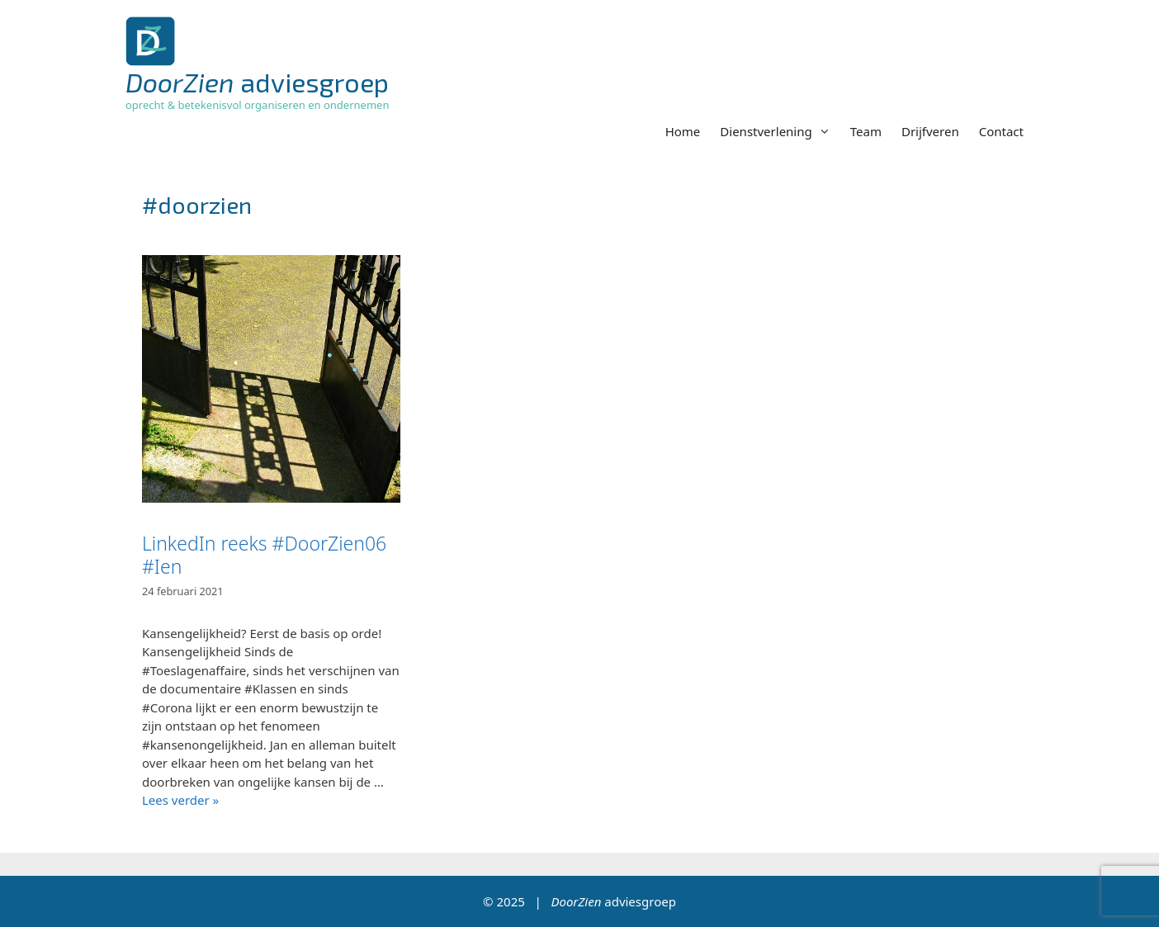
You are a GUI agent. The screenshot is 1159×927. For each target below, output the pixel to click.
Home (683, 131)
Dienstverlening (780, 131)
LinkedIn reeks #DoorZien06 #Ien (264, 554)
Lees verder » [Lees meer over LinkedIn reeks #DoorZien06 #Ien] (180, 800)
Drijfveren (930, 131)
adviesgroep (257, 81)
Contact (1001, 131)
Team (866, 131)
